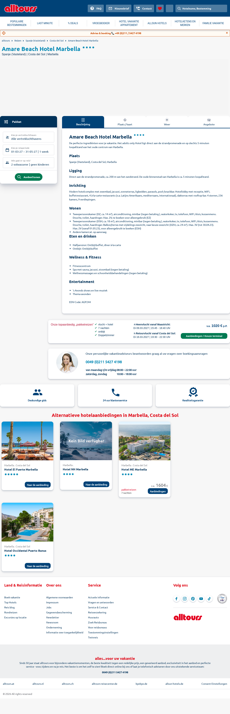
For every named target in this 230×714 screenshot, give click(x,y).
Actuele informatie (98, 597)
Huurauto (93, 617)
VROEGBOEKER (100, 23)
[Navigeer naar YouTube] (201, 598)
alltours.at (8, 683)
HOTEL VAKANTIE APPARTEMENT (129, 23)
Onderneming (54, 627)
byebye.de (141, 683)
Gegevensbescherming (59, 612)
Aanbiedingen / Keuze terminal (204, 336)
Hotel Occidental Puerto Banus (25, 550)
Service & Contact (98, 607)
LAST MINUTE (45, 23)
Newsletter (52, 617)
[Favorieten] (160, 8)
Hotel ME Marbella (134, 469)
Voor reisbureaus (97, 627)
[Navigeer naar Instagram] (185, 598)
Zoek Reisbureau (97, 622)
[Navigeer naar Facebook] (176, 598)
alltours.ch (68, 683)
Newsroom (52, 622)
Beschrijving (83, 122)
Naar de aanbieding (37, 484)
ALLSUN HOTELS (157, 23)
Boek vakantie (12, 597)
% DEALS (73, 23)
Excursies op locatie (15, 617)
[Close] (227, 33)
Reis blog (9, 607)
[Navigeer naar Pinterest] (193, 598)
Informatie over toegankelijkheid (64, 632)
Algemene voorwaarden (59, 597)
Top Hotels (10, 602)
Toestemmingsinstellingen (103, 632)
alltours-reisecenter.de (104, 683)
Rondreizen (10, 612)
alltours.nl (38, 683)
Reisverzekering (97, 612)
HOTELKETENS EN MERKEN (185, 23)
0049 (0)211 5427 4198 (104, 362)
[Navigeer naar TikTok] (209, 598)
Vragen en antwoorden (101, 602)
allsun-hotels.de (174, 683)
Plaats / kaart (125, 122)
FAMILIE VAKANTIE (213, 23)
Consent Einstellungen (214, 683)
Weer (167, 122)
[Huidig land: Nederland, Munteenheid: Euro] (169, 8)
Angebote (209, 122)
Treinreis (93, 637)
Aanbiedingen (158, 491)
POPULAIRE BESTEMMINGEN (16, 23)
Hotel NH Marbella (75, 469)
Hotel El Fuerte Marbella (21, 469)
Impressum (52, 602)
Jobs (48, 607)
